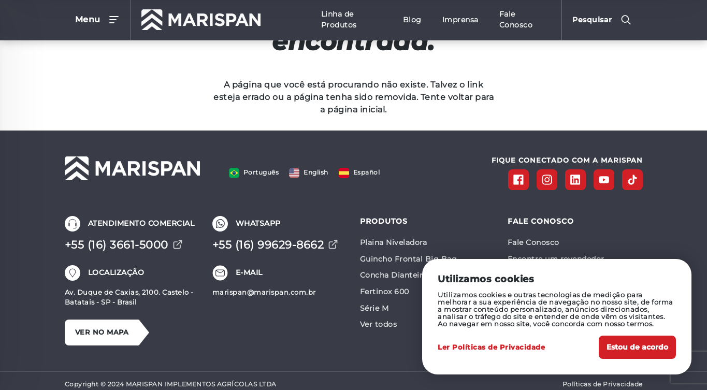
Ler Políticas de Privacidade (491, 347)
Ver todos (378, 324)
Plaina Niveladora (393, 242)
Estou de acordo (637, 347)
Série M (374, 308)
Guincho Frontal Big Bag (408, 259)
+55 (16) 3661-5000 (124, 244)
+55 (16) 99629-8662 (275, 244)
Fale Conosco (533, 242)
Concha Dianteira (393, 275)
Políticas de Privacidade (602, 384)
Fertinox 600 (384, 291)
